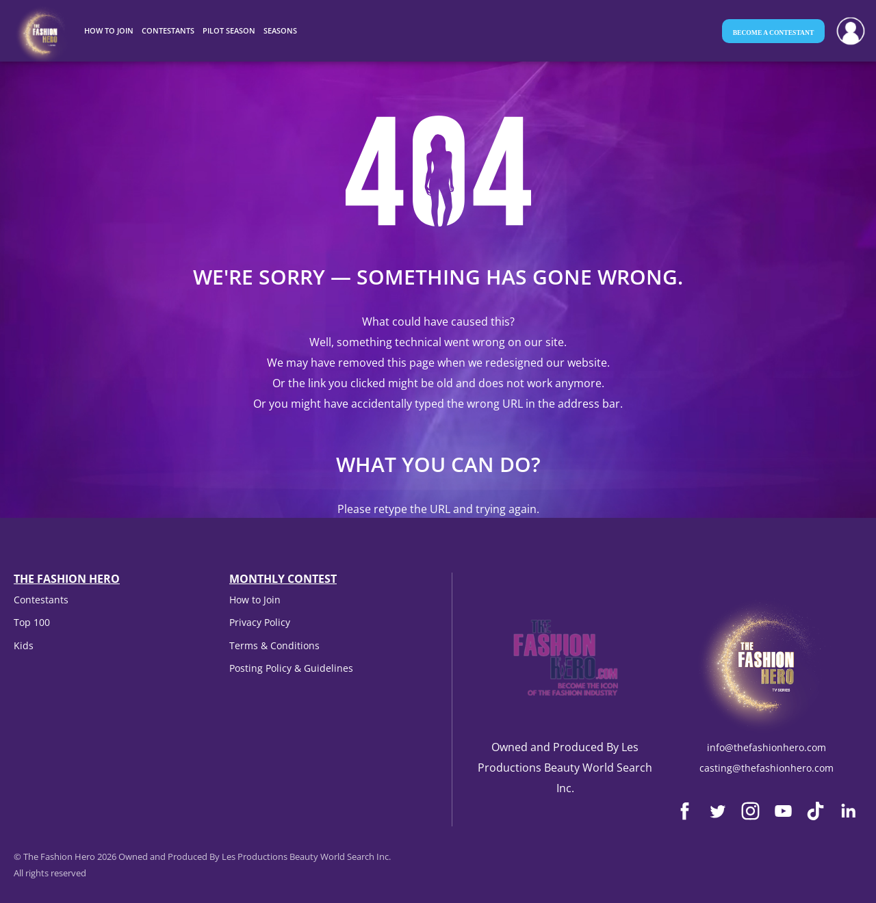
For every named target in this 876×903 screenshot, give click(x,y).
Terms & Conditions (274, 645)
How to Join (255, 599)
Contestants (41, 599)
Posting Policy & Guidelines (291, 668)
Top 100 (32, 622)
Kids (24, 645)
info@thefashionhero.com (766, 747)
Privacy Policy (259, 622)
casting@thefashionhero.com (766, 767)
